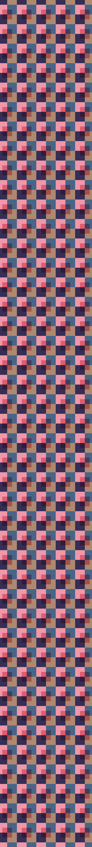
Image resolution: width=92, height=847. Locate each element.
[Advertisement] (46, 65)
